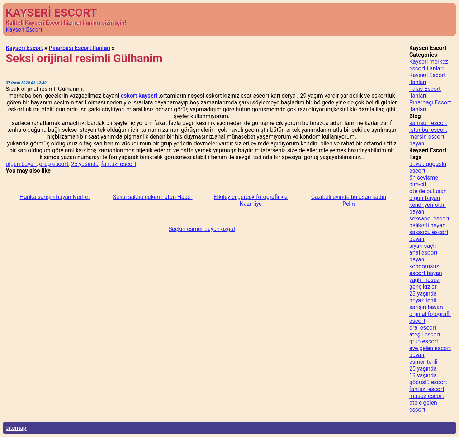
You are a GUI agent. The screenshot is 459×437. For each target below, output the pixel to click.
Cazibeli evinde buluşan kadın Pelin (348, 200)
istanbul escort (428, 129)
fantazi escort (118, 164)
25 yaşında (85, 164)
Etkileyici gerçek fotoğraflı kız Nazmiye (251, 200)
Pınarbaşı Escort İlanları (79, 48)
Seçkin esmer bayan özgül (202, 229)
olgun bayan (21, 164)
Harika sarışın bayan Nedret (55, 197)
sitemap (16, 427)
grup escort (53, 164)
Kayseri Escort (24, 29)
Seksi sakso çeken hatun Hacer (153, 197)
